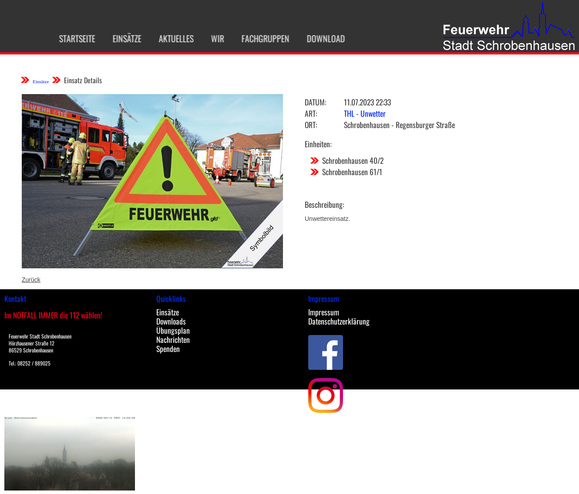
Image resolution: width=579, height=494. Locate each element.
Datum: (315, 102)
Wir (214, 38)
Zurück (31, 279)
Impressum (323, 312)
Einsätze (124, 38)
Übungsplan (173, 330)
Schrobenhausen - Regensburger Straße (399, 124)
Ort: (311, 124)
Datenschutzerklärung (339, 321)
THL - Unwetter (365, 113)
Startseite (74, 38)
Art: (311, 113)
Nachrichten (173, 339)
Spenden (168, 348)
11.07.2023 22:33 (367, 102)
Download (323, 38)
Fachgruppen (262, 38)
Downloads (171, 321)
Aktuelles (173, 38)
